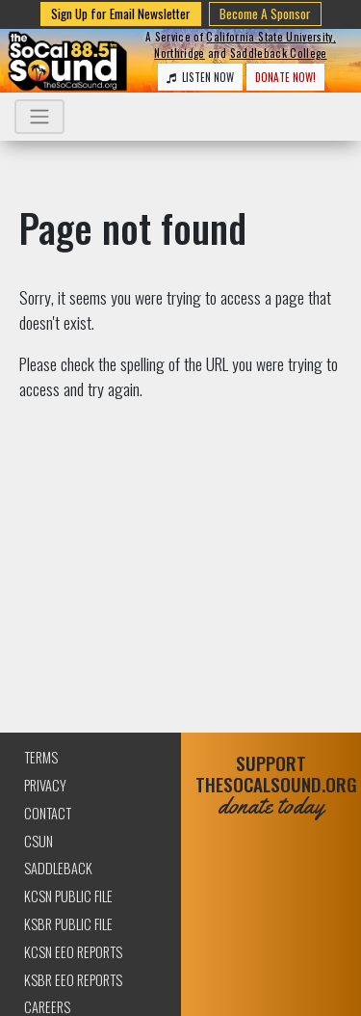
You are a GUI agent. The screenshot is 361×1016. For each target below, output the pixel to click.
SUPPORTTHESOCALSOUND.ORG (271, 785)
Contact (47, 813)
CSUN (38, 841)
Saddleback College (278, 53)
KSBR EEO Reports (73, 980)
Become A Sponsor (265, 13)
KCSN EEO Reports (73, 952)
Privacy (45, 785)
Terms (41, 757)
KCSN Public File (68, 896)
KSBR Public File (68, 924)
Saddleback (58, 868)
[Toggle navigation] (39, 116)
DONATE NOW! (285, 77)
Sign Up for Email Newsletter (121, 13)
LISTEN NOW (200, 77)
